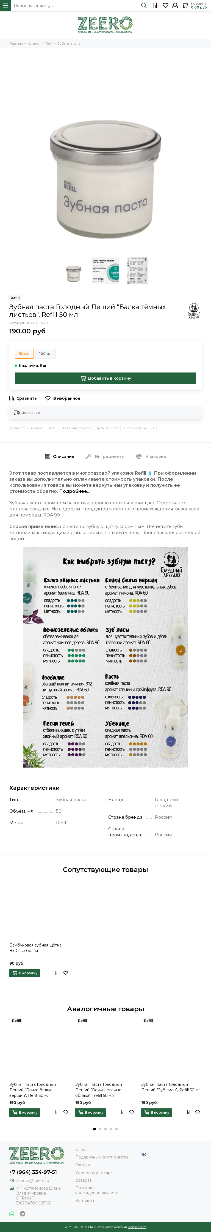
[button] (94, 1129)
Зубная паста (107, 428)
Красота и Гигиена (27, 428)
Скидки (82, 1164)
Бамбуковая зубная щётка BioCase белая (35, 948)
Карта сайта (137, 1227)
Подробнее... (74, 491)
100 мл (45, 354)
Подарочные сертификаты (101, 1157)
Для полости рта (76, 428)
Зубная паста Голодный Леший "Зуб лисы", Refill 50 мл (171, 1087)
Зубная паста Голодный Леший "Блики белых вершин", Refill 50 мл (32, 1090)
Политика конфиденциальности (96, 1190)
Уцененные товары (94, 1172)
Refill (52, 428)
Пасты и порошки (139, 428)
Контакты (84, 1200)
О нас (81, 1149)
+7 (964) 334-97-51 (33, 1172)
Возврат (83, 1180)
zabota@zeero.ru (32, 1180)
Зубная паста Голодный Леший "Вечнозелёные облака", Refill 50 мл (98, 1090)
